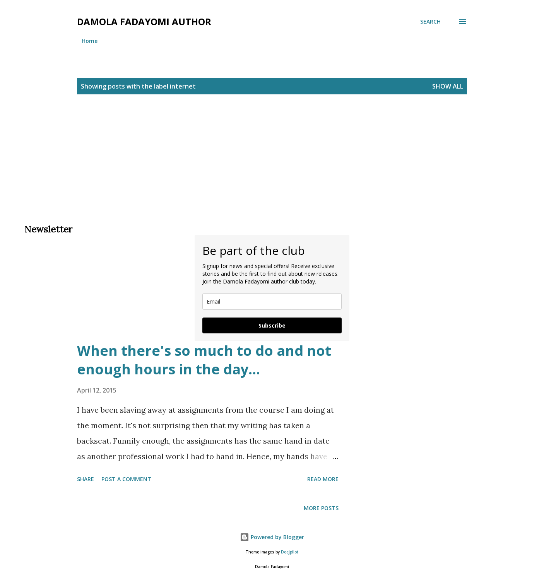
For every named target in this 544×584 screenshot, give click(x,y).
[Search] (430, 21)
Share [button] (85, 479)
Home (90, 40)
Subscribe (272, 325)
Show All (447, 86)
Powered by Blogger (272, 537)
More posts (321, 508)
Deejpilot (289, 552)
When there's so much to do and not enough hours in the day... (204, 360)
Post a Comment (126, 479)
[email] (272, 301)
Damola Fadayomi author (144, 21)
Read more (323, 479)
